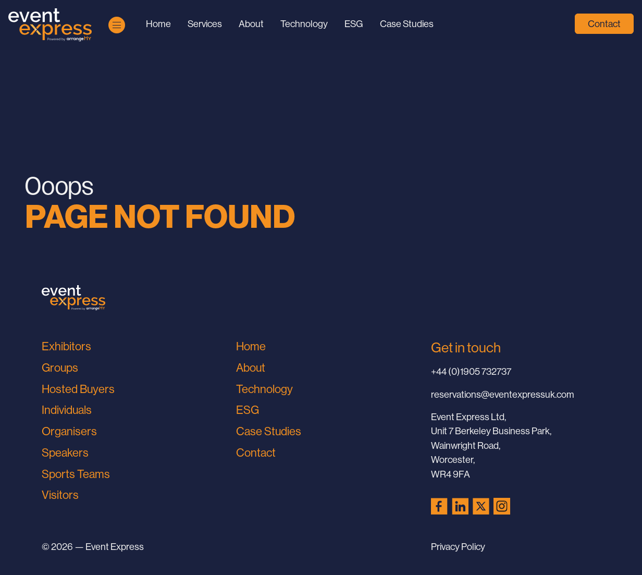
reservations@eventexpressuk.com (502, 394)
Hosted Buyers (78, 389)
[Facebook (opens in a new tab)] (439, 506)
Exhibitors (66, 346)
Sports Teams (76, 474)
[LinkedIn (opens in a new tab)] (460, 506)
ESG (353, 23)
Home (158, 23)
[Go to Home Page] (50, 25)
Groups (60, 367)
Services (205, 23)
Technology (304, 23)
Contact (604, 23)
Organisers (69, 431)
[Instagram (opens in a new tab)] (501, 506)
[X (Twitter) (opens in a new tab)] (481, 506)
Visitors (60, 494)
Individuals (67, 410)
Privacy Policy (458, 546)
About (251, 23)
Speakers (65, 452)
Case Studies (407, 23)
